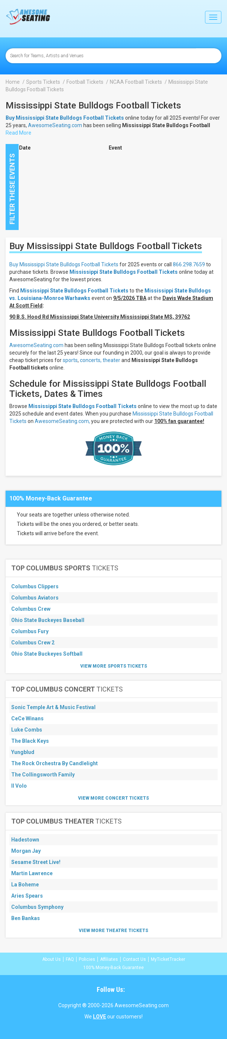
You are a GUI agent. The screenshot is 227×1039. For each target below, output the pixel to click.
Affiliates (109, 959)
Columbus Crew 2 (33, 643)
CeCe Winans (27, 718)
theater (111, 360)
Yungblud (22, 752)
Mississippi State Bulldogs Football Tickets (123, 272)
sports (70, 360)
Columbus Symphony (37, 907)
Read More (18, 133)
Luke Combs (26, 730)
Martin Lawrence (32, 873)
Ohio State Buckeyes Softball (47, 654)
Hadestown (25, 840)
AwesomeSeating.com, (62, 421)
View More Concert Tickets (113, 798)
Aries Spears (27, 896)
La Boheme (25, 885)
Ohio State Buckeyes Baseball (47, 620)
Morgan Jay (26, 851)
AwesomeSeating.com (55, 125)
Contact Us (134, 959)
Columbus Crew (30, 609)
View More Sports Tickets (113, 666)
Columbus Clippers (35, 586)
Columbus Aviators (35, 598)
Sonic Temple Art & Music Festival (53, 707)
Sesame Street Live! (35, 862)
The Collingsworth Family (43, 775)
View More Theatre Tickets (113, 930)
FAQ (70, 959)
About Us (51, 959)
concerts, (91, 360)
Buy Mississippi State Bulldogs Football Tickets (63, 264)
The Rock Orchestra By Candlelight (54, 763)
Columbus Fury (30, 631)
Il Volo (19, 786)
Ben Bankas (25, 918)
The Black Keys (30, 741)
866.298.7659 (189, 264)
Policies (87, 959)
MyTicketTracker (168, 959)
